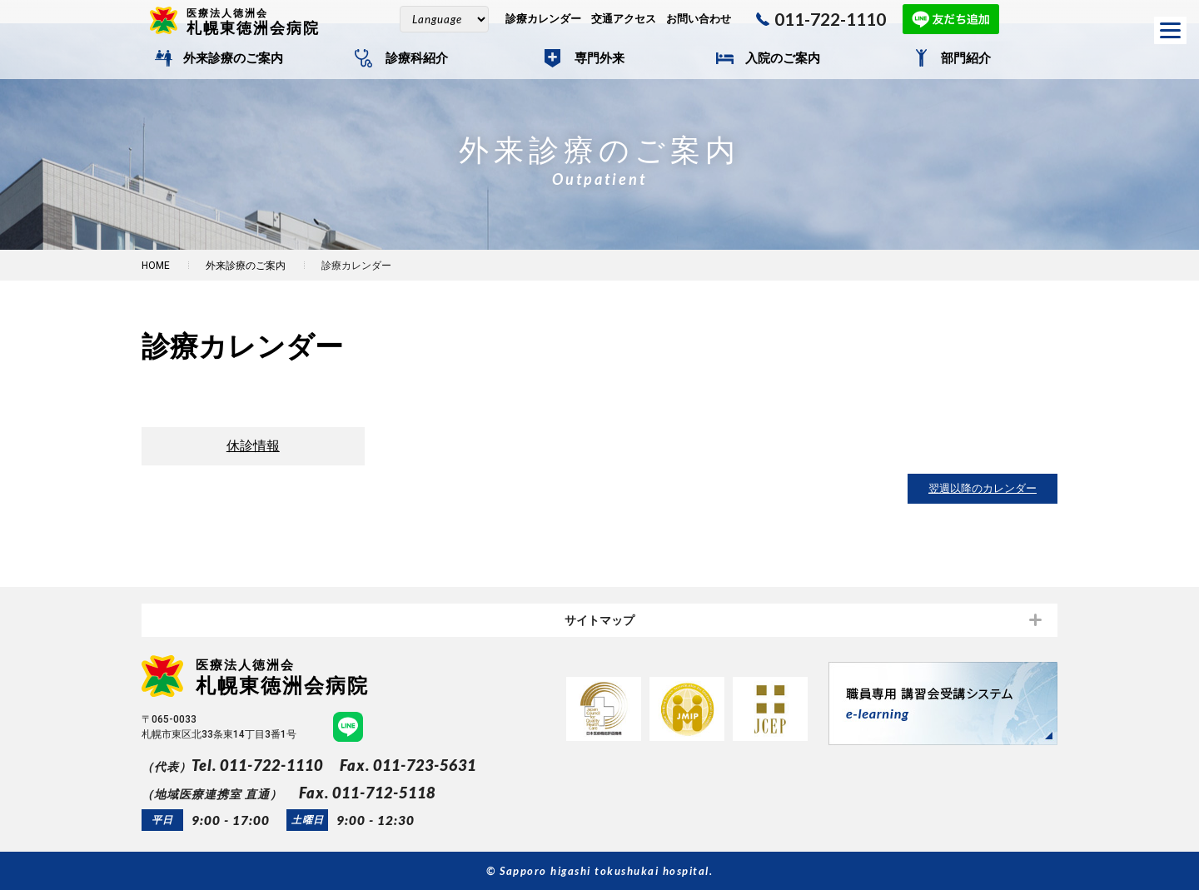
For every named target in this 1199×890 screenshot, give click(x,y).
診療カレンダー (543, 18)
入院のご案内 (782, 58)
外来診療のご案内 (233, 58)
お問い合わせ (698, 18)
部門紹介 (966, 58)
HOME (156, 265)
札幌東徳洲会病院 (260, 21)
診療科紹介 (417, 58)
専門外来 (599, 58)
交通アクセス (623, 18)
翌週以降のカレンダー (982, 488)
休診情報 (253, 446)
